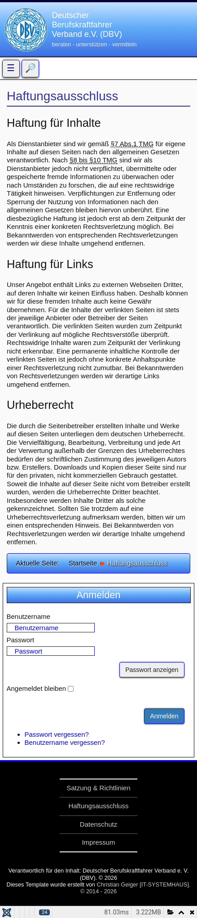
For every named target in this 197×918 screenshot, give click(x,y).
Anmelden (164, 716)
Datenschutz (98, 824)
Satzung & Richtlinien (98, 788)
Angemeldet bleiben (36, 688)
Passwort (21, 640)
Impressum (98, 842)
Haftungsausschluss (98, 806)
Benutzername (29, 616)
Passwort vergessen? (57, 734)
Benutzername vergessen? (65, 742)
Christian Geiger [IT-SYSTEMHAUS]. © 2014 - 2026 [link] (135, 888)
